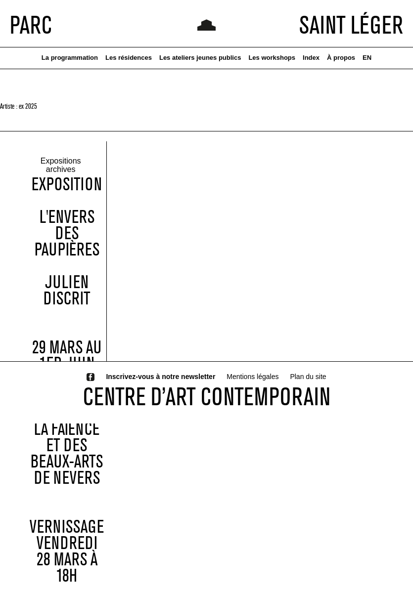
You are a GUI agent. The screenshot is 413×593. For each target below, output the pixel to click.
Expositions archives (61, 165)
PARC (31, 24)
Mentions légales (252, 377)
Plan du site (308, 377)
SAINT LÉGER (351, 24)
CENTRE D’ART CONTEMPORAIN (206, 396)
